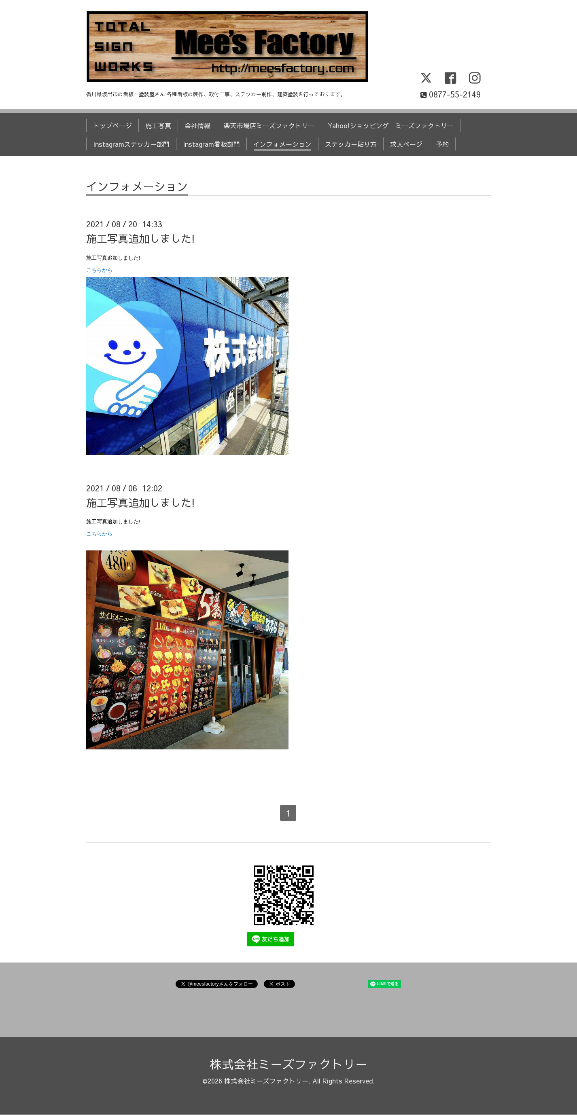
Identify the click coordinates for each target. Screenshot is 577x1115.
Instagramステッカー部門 (131, 144)
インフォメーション (282, 144)
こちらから (99, 270)
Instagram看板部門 (211, 144)
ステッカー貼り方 (351, 144)
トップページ (112, 125)
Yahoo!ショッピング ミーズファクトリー (391, 125)
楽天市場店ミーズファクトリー (269, 125)
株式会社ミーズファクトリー (288, 1064)
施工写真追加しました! (140, 238)
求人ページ (406, 144)
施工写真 (158, 125)
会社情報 (197, 125)
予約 (442, 144)
